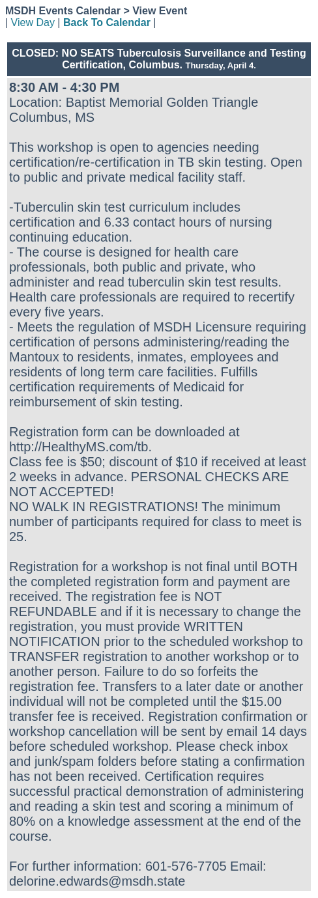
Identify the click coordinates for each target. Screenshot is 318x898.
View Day (33, 22)
